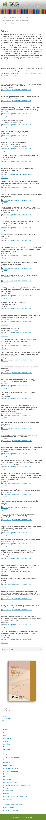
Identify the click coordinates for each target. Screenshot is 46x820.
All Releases (6, 749)
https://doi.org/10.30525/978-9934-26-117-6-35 (17, 533)
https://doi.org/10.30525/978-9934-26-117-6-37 (17, 558)
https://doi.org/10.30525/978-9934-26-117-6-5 (17, 136)
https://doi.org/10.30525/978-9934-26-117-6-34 (17, 520)
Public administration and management (15, 796)
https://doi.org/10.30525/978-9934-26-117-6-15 (17, 268)
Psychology (6, 793)
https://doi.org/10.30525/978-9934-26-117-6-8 (17, 174)
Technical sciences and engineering (13, 804)
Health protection (8, 765)
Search (41, 7)
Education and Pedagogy (10, 782)
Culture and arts (5, 718)
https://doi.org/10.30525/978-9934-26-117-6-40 (17, 599)
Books (5, 735)
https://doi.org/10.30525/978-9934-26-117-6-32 (17, 494)
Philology (6, 788)
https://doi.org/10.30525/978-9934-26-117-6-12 (17, 228)
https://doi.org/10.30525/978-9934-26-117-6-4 (17, 125)
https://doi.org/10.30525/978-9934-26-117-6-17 (17, 296)
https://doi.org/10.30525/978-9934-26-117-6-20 (17, 332)
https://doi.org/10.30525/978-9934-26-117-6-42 (17, 625)
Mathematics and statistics (11, 810)
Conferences (5, 720)
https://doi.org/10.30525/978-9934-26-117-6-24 (17, 386)
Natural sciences (8, 779)
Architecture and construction (12, 757)
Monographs (7, 738)
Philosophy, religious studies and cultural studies (17, 785)
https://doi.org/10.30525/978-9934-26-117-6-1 (17, 90)
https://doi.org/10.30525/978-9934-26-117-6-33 (17, 507)
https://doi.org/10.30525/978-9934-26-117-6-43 (17, 639)
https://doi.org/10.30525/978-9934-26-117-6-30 (17, 466)
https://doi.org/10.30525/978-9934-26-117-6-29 (17, 454)
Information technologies (10, 771)
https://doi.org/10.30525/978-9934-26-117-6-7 (17, 161)
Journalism (6, 774)
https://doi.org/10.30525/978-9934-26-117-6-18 (17, 308)
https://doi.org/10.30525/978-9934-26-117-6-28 (17, 441)
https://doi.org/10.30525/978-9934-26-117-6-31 (17, 483)
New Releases (7, 747)
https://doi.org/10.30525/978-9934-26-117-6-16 (17, 281)
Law (4, 777)
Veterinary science (8, 802)
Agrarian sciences (8, 807)
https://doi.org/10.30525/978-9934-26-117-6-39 (17, 584)
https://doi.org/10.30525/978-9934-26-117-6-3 (17, 114)
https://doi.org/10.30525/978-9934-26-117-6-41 (17, 610)
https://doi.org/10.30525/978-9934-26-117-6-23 (17, 373)
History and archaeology (10, 768)
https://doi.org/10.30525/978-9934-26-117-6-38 (17, 571)
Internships (6, 744)
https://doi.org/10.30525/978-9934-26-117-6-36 (17, 544)
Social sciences (7, 799)
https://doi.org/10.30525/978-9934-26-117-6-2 (17, 101)
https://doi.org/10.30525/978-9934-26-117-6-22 (17, 360)
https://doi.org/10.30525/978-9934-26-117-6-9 (17, 187)
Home (5, 733)
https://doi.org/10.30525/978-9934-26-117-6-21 (17, 345)
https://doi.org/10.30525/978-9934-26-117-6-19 (17, 321)
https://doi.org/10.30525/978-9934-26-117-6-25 (17, 398)
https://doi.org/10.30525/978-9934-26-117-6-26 (17, 415)
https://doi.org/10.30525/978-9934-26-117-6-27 (17, 428)
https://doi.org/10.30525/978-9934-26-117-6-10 (17, 200)
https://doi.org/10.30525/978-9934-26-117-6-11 (17, 215)
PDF (5, 93)
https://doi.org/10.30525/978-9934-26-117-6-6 (17, 148)
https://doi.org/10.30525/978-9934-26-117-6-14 (17, 255)
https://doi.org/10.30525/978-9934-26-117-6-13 (17, 240)
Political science (8, 790)
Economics (6, 763)
